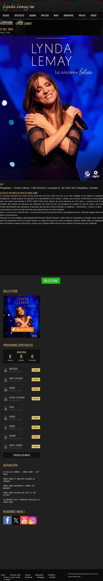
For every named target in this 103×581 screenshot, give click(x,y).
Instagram (41, 577)
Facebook (28, 577)
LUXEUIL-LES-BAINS (17, 397)
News (3, 575)
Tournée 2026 (15, 575)
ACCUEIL (6, 15)
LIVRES (20, 22)
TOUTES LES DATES (21, 455)
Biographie (39, 575)
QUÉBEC (12, 388)
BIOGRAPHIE (68, 15)
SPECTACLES (19, 15)
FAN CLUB (45, 15)
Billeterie (51, 280)
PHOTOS (82, 15)
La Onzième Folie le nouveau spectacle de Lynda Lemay (21, 500)
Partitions (51, 575)
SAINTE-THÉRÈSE (15, 445)
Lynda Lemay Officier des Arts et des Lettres (19, 494)
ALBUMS (32, 15)
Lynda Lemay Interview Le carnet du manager (18, 487)
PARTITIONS (7, 22)
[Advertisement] (20, 547)
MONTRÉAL (22, 352)
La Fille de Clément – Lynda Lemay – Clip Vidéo (21, 473)
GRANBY (12, 435)
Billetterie (36, 370)
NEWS (56, 15)
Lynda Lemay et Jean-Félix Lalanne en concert (19, 480)
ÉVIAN (11, 407)
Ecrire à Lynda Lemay (12, 577)
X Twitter (7, 580)
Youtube (52, 577)
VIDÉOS (93, 15)
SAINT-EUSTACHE (16, 378)
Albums (28, 575)
